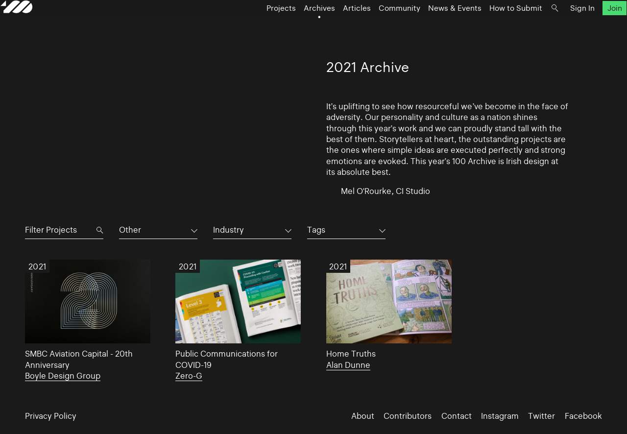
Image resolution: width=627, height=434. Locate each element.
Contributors (408, 416)
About (362, 416)
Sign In (558, 27)
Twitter (541, 416)
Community (375, 27)
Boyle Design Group (62, 376)
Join (589, 27)
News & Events (430, 27)
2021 (37, 266)
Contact (456, 416)
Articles (332, 27)
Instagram (500, 416)
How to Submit (491, 27)
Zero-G (188, 376)
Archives (295, 27)
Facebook (583, 416)
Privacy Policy (50, 416)
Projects (256, 27)
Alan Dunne (348, 365)
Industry (228, 230)
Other (130, 230)
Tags (316, 230)
